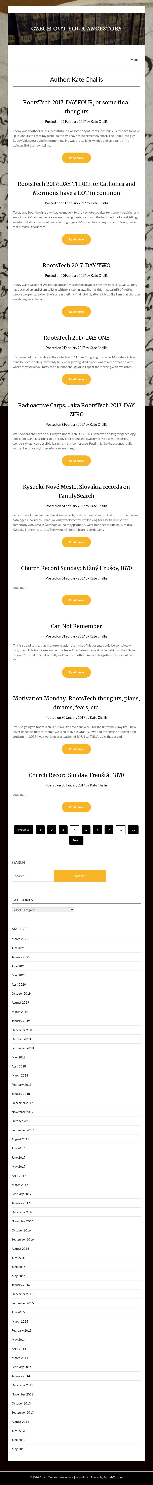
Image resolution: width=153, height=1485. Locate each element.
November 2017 (22, 1114)
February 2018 (22, 1086)
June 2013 (19, 1441)
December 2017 (22, 1105)
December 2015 (22, 1296)
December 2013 (22, 1387)
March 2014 (20, 1360)
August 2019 (20, 1004)
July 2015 (18, 1314)
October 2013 (21, 1405)
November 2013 (22, 1396)
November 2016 (22, 1223)
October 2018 (21, 1041)
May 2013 (19, 1451)
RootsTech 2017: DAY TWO (76, 265)
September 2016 (23, 1241)
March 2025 (20, 941)
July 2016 (18, 1259)
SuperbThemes (113, 1479)
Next (76, 842)
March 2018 (20, 1077)
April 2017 (19, 1177)
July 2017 (18, 1150)
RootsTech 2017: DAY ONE (76, 338)
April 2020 (19, 986)
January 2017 (21, 1205)
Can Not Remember (76, 627)
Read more (76, 158)
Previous (24, 831)
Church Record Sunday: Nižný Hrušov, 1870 (76, 569)
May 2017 (19, 1168)
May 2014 (19, 1341)
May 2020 (19, 977)
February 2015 (22, 1332)
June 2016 (19, 1268)
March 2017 (20, 1187)
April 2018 (19, 1068)
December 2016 (22, 1214)
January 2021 (21, 959)
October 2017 (21, 1123)
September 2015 (23, 1305)
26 (133, 831)
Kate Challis (100, 121)
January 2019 (21, 1023)
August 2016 (20, 1250)
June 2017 (19, 1159)
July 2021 (18, 950)
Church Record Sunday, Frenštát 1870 (76, 776)
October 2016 (21, 1232)
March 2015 (20, 1323)
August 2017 (20, 1141)
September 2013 (23, 1414)
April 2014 (19, 1351)
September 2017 (23, 1132)
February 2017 (22, 1196)
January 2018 (21, 1095)
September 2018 (23, 1050)
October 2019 (21, 995)
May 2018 (19, 1059)
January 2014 (21, 1378)
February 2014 (22, 1369)
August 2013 (20, 1423)
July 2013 (18, 1432)
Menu (134, 59)
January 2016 (21, 1287)
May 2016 (19, 1278)
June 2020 (19, 968)
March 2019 (20, 1013)
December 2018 (22, 1032)
